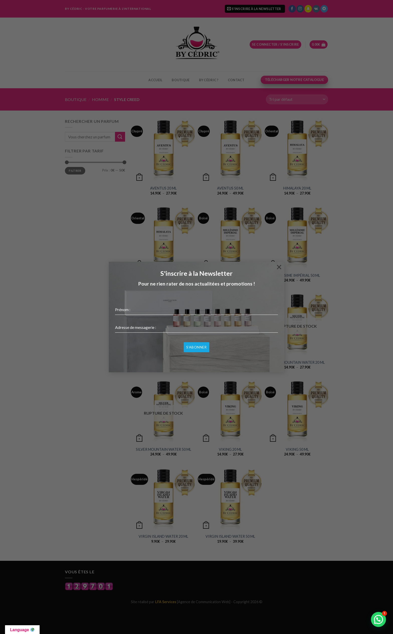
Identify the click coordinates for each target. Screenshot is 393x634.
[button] (378, 619)
